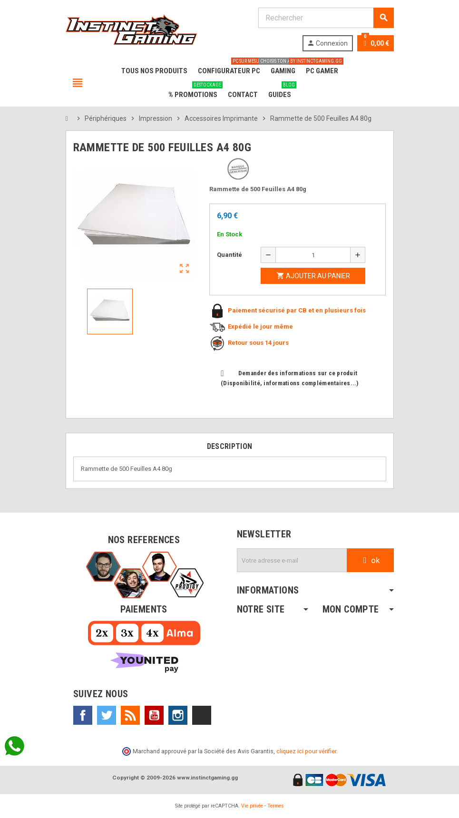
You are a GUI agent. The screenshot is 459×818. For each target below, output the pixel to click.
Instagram (177, 715)
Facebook (82, 715)
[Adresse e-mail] (292, 560)
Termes (275, 806)
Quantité (229, 254)
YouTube (154, 715)
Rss (130, 715)
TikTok (201, 715)
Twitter (106, 715)
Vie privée (252, 806)
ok (370, 560)
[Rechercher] (325, 18)
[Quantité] (313, 255)
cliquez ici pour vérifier (306, 751)
